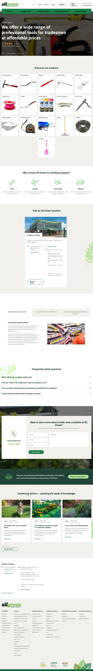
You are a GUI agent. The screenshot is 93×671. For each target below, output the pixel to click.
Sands (47, 625)
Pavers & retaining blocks (69, 618)
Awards (4, 618)
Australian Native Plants (20, 616)
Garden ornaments (37, 623)
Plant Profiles (17, 655)
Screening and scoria (51, 630)
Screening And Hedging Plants (22, 646)
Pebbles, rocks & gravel (52, 621)
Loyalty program (6, 627)
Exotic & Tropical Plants (20, 621)
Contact (53, 4)
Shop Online (73, 4)
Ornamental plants (19, 637)
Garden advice (5, 630)
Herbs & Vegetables (19, 632)
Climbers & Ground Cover (21, 618)
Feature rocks (50, 623)
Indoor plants (17, 634)
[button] (62, 4)
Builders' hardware (84, 618)
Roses (15, 644)
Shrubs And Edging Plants (21, 648)
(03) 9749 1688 (87, 5)
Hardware (64, 616)
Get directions (34, 252)
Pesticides (16, 641)
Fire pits (34, 618)
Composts (49, 616)
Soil (47, 632)
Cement (81, 614)
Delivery (46, 4)
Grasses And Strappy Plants (21, 630)
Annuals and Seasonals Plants (22, 614)
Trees (15, 653)
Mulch (48, 618)
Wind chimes (35, 632)
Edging (63, 614)
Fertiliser (16, 625)
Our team (4, 616)
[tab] (17, 313)
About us (4, 614)
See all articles (8, 549)
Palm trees (17, 639)
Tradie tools (82, 616)
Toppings (48, 628)
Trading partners (6, 625)
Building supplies (11, 53)
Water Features (36, 630)
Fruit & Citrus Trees (19, 628)
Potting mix (49, 634)
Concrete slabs (36, 614)
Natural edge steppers (38, 628)
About (40, 4)
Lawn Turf (49, 614)
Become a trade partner (78, 476)
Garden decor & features (53, 637)
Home (3, 53)
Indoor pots (35, 625)
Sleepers (64, 621)
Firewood (34, 621)
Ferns (15, 623)
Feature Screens (36, 616)
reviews (17, 46)
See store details (32, 282)
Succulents (17, 650)
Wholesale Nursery (7, 623)
